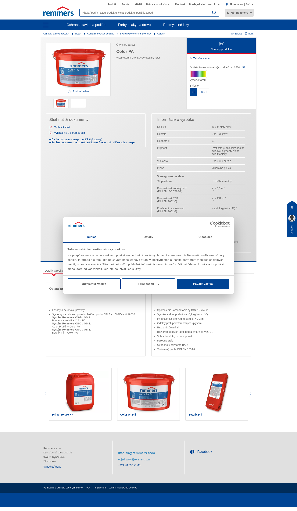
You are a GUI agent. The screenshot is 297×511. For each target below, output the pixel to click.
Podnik (112, 4)
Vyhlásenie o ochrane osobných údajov (63, 492)
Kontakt (180, 4)
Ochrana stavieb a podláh (86, 25)
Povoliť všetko (203, 283)
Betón (78, 33)
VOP (88, 492)
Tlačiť (249, 33)
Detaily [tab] (148, 236)
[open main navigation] (46, 25)
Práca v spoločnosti (158, 4)
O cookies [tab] (205, 236)
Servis (126, 4)
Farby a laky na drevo (134, 25)
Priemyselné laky (176, 25)
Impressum (100, 492)
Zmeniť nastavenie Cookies (123, 492)
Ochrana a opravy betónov (100, 33)
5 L (193, 92)
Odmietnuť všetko (94, 283)
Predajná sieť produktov (204, 4)
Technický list (59, 127)
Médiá (138, 4)
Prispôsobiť (148, 283)
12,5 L (204, 92)
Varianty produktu (221, 46)
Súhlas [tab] (91, 236)
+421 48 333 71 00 (129, 469)
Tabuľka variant (200, 58)
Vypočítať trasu (52, 470)
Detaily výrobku (54, 270)
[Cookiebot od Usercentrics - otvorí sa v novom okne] (213, 224)
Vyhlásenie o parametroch (67, 132)
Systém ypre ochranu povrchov (135, 33)
